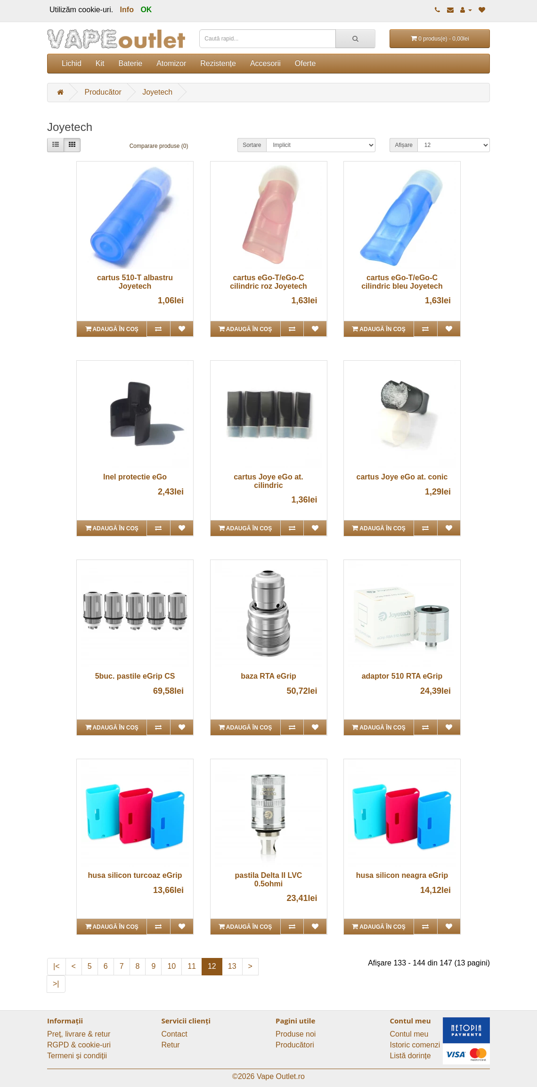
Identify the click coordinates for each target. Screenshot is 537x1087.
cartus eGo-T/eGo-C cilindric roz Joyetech (268, 282)
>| (56, 984)
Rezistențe (218, 63)
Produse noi (296, 1034)
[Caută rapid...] (355, 38)
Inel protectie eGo (135, 477)
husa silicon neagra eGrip (402, 875)
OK (146, 10)
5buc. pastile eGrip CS (135, 676)
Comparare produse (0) (159, 146)
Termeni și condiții (77, 1056)
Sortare (252, 145)
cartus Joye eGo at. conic (402, 477)
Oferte (305, 63)
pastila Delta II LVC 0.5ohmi (268, 879)
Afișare (403, 145)
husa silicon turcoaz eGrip (135, 875)
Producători (295, 1045)
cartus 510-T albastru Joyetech (135, 282)
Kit (100, 63)
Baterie (130, 63)
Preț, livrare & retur (78, 1034)
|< (56, 966)
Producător (102, 92)
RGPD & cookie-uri (79, 1045)
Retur (171, 1045)
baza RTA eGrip (268, 676)
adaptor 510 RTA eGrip (402, 676)
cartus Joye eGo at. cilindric (268, 481)
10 (171, 966)
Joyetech (157, 92)
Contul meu (409, 1034)
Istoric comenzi (415, 1045)
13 (232, 966)
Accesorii (265, 63)
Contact (174, 1034)
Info (127, 10)
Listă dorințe (410, 1056)
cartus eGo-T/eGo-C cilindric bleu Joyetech (402, 282)
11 (191, 966)
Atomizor (171, 63)
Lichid (71, 63)
